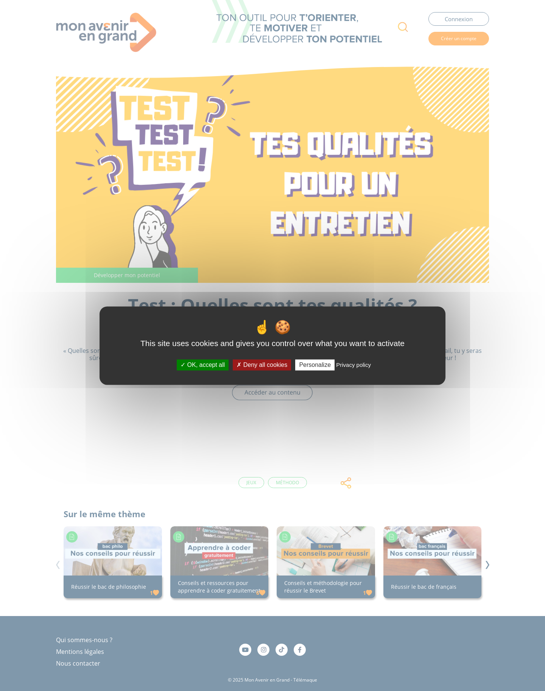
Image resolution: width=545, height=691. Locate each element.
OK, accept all (203, 365)
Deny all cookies (262, 365)
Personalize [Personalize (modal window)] (315, 365)
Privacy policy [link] (353, 365)
